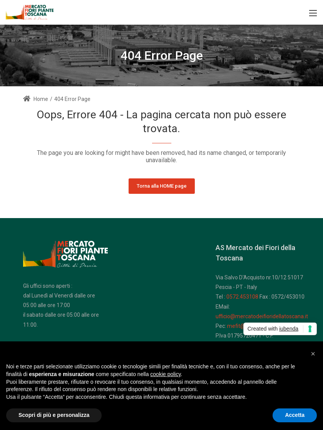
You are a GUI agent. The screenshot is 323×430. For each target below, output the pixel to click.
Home (35, 99)
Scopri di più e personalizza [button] (53, 415)
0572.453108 (242, 297)
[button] (313, 354)
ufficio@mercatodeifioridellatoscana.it (262, 316)
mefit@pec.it (242, 326)
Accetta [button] (295, 415)
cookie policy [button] (165, 374)
